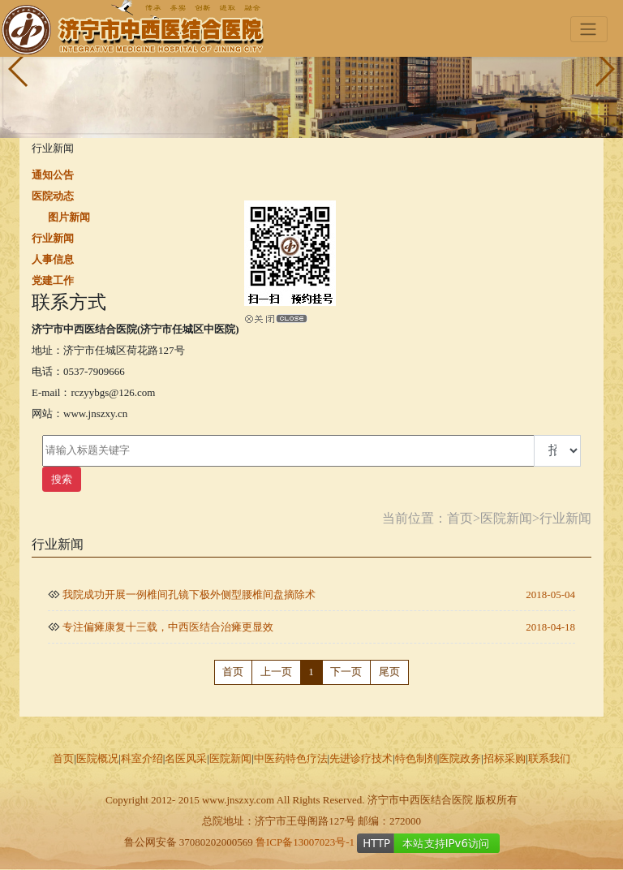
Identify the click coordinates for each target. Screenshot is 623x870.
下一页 (346, 671)
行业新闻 (565, 518)
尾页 (389, 671)
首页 (460, 518)
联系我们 (549, 758)
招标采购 (504, 758)
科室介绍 (142, 758)
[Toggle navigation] (589, 29)
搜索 (61, 479)
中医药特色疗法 (291, 758)
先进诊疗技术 (361, 758)
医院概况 (97, 758)
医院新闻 (506, 518)
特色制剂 (416, 758)
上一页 (276, 671)
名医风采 (186, 758)
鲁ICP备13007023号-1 (305, 842)
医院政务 (460, 758)
